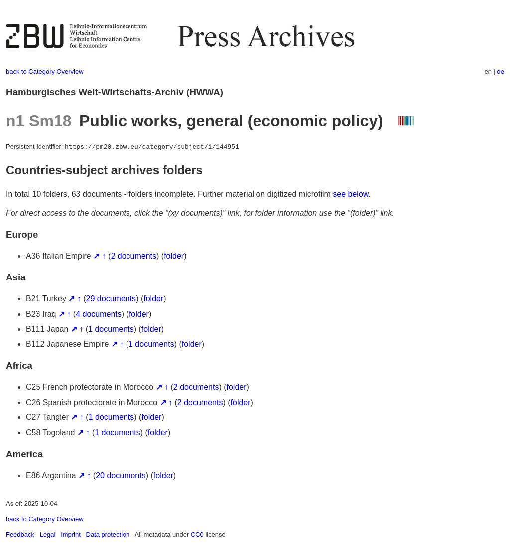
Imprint (71, 534)
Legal (48, 534)
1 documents (111, 329)
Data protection (108, 534)
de (500, 71)
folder (174, 256)
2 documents (133, 256)
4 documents (99, 314)
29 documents (111, 298)
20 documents (121, 475)
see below (350, 194)
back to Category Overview (45, 71)
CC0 (197, 534)
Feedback (20, 534)
